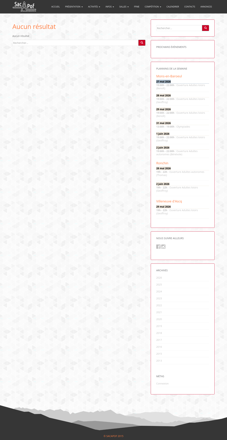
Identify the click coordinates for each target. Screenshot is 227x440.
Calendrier (173, 6)
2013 (159, 360)
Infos (110, 6)
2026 (159, 277)
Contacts (189, 6)
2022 (159, 305)
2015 (159, 353)
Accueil (55, 6)
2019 (159, 326)
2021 (159, 312)
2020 (159, 319)
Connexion (162, 383)
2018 (159, 333)
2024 (159, 291)
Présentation (74, 6)
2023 (159, 298)
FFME (136, 6)
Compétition (153, 6)
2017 (159, 340)
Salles (124, 6)
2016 (159, 346)
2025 (159, 284)
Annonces (206, 6)
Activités (94, 6)
